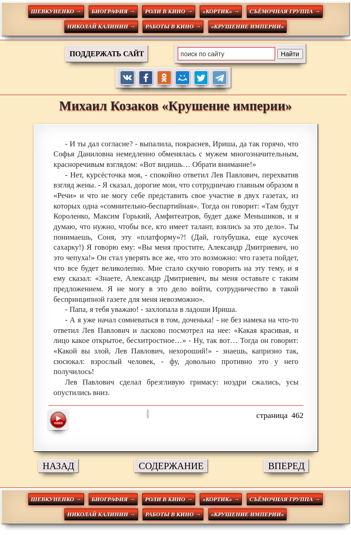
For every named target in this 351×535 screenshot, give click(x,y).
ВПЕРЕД (286, 465)
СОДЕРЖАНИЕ (171, 465)
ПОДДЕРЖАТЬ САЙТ (106, 54)
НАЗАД (58, 465)
